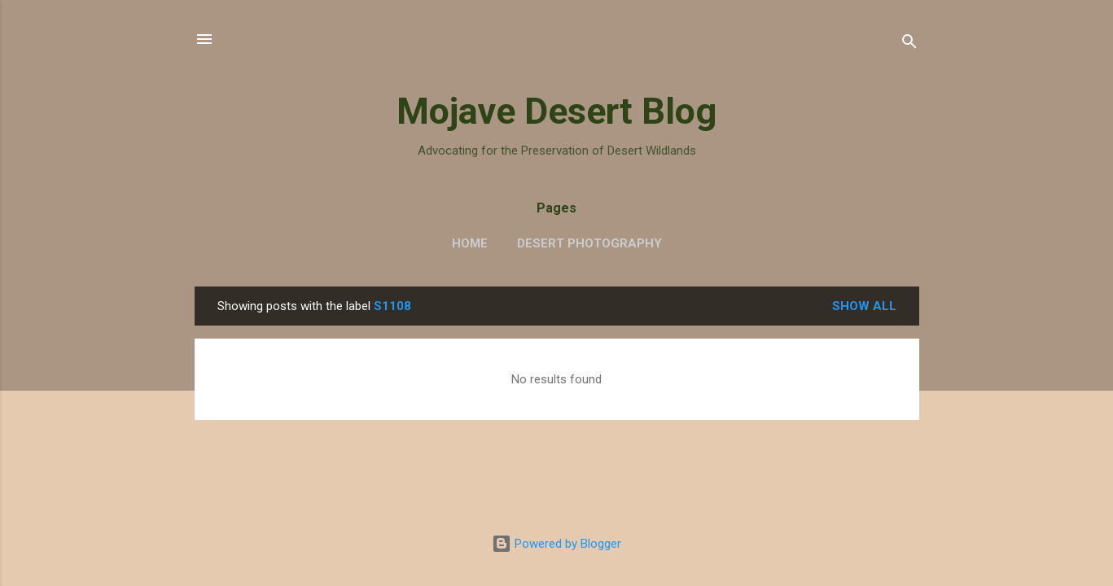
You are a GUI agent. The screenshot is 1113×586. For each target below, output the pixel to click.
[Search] (909, 44)
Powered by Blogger (556, 543)
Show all (864, 306)
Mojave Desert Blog (556, 111)
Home (470, 243)
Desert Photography (589, 243)
